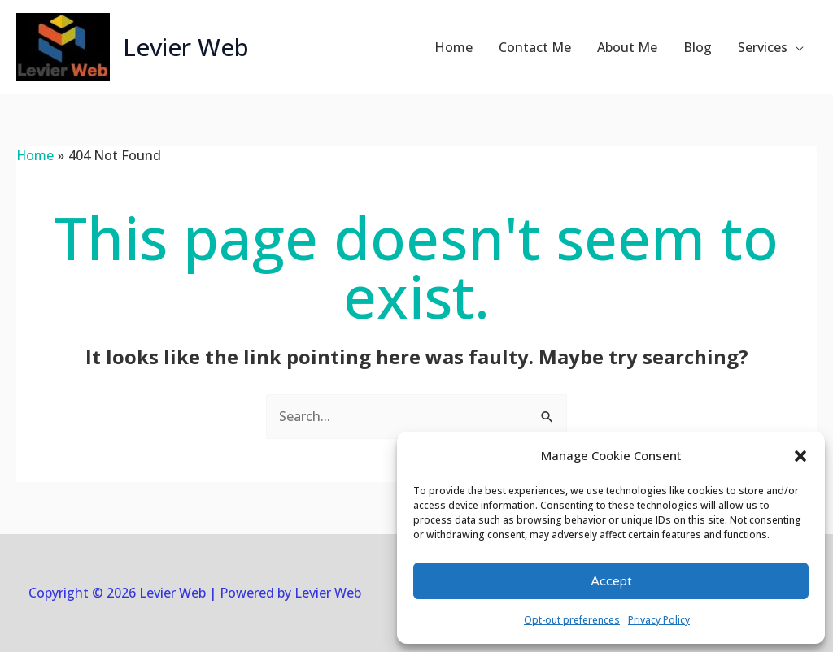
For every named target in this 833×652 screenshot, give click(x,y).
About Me (627, 47)
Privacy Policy (659, 620)
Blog (697, 47)
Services (762, 47)
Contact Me (535, 47)
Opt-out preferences (572, 620)
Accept (611, 581)
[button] (800, 456)
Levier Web (186, 46)
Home (453, 47)
